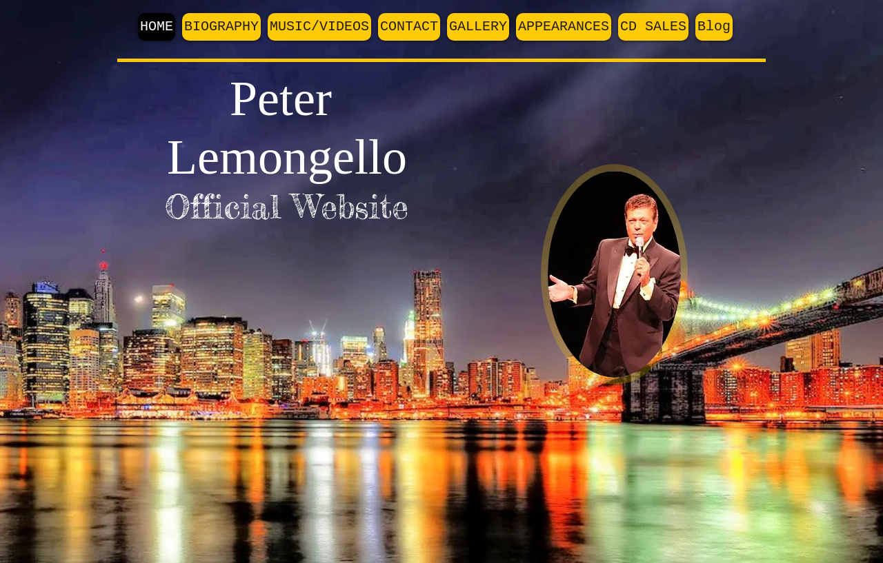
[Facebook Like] (692, 94)
